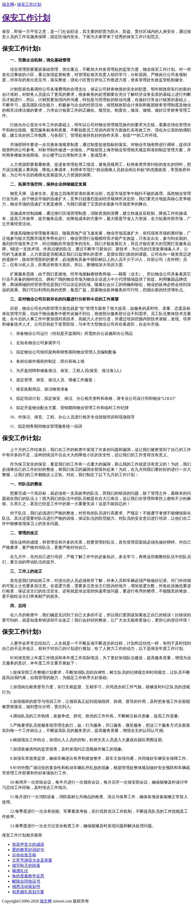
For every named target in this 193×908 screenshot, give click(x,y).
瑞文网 (8, 4)
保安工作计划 (29, 4)
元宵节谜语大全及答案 (32, 860)
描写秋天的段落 (26, 865)
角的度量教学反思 (28, 876)
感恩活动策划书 (26, 886)
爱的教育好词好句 (28, 850)
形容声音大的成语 (28, 844)
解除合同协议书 (26, 881)
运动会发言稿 (24, 855)
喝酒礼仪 (20, 871)
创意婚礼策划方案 (28, 892)
